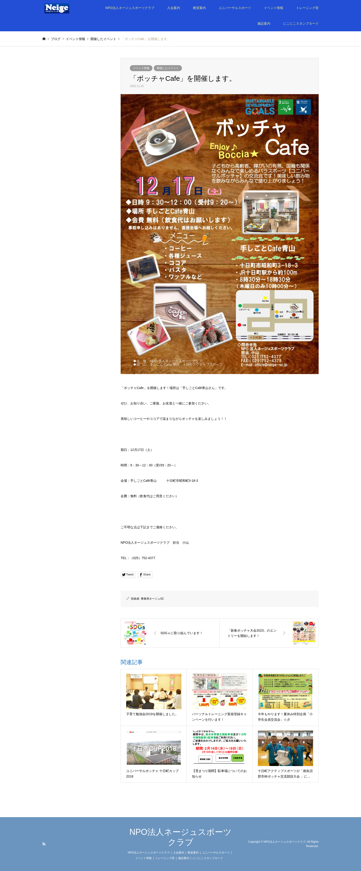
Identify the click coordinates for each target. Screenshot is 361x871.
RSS (44, 843)
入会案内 (173, 8)
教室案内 (199, 8)
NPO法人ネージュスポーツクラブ (129, 8)
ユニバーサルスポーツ (235, 8)
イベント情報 (273, 8)
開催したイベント (168, 68)
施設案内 (263, 23)
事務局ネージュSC (152, 598)
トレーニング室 (307, 8)
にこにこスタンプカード (301, 23)
